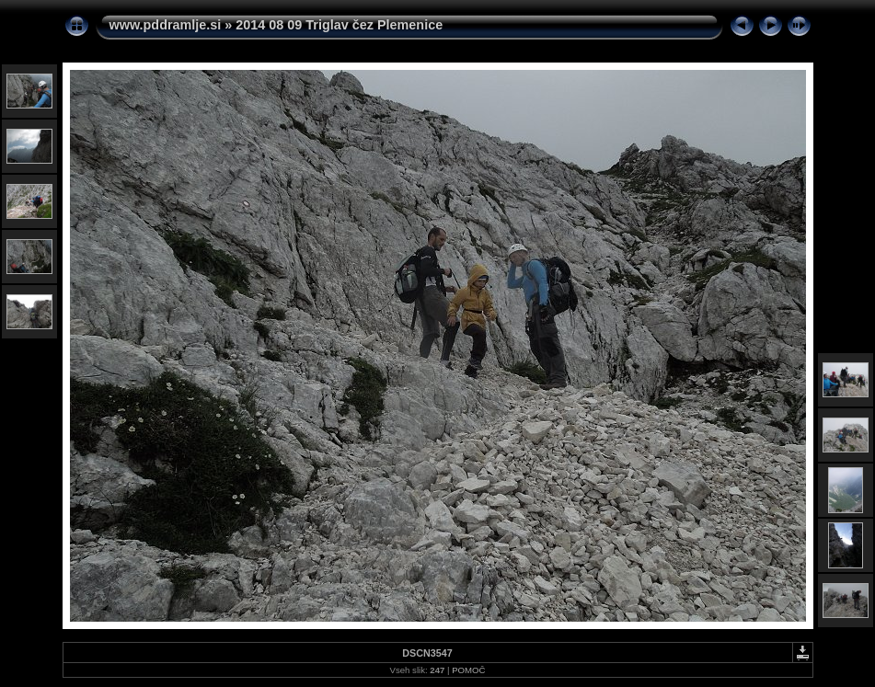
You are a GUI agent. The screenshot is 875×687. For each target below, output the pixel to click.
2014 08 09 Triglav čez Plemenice (339, 24)
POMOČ (468, 670)
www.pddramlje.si (165, 24)
